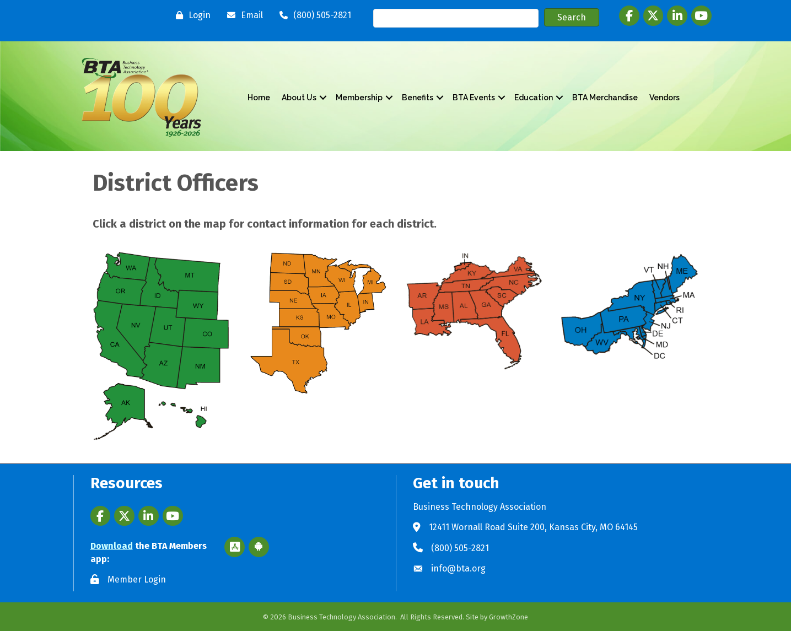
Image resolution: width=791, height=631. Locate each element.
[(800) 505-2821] (312, 15)
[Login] (190, 15)
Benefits (417, 97)
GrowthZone (508, 617)
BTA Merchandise (605, 97)
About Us (299, 97)
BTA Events (474, 97)
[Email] (242, 15)
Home (258, 97)
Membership (359, 97)
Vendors (664, 97)
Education (533, 97)
